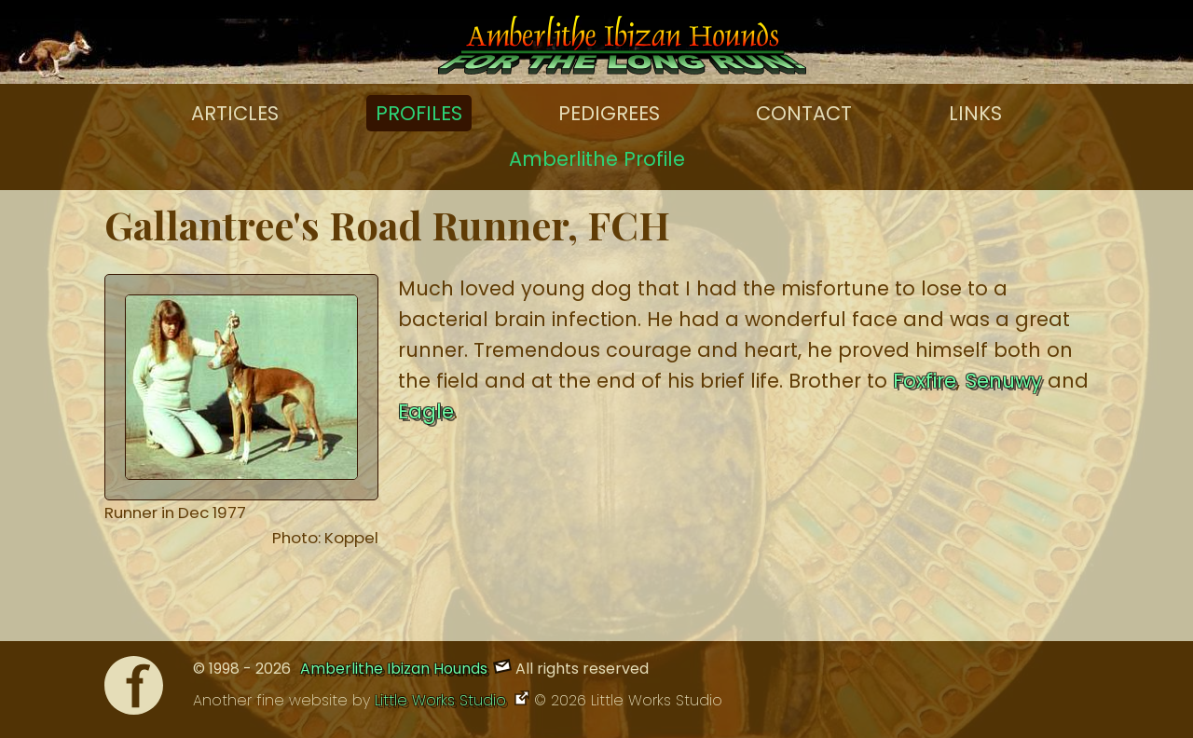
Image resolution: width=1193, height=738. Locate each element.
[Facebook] (133, 690)
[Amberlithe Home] (622, 49)
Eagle (426, 411)
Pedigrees (609, 113)
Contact (804, 113)
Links (975, 113)
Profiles (419, 113)
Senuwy (1004, 380)
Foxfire (924, 380)
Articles (235, 113)
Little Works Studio (443, 700)
